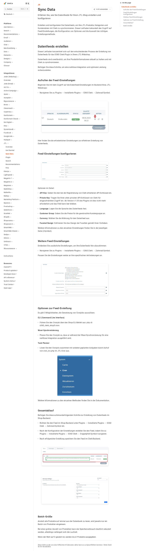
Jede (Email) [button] (8, 84)
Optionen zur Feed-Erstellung (133, 20)
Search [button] (6, 31)
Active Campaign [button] (10, 91)
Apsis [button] (6, 94)
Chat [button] (5, 45)
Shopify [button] (6, 217)
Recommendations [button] (11, 34)
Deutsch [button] (8, 14)
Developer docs (10, 274)
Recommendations (13, 164)
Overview (7, 80)
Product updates (11, 270)
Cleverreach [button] (8, 108)
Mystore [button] (7, 203)
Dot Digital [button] (8, 122)
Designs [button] (7, 59)
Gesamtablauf (128, 23)
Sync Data (9, 154)
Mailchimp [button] (8, 189)
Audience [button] (7, 41)
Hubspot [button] (7, 140)
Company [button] (7, 62)
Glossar (7, 66)
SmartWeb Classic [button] (10, 231)
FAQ (7, 168)
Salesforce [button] (8, 210)
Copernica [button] (7, 112)
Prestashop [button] (8, 206)
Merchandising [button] (9, 48)
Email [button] (6, 38)
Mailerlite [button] (7, 192)
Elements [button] (7, 55)
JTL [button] (5, 143)
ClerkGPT (8, 267)
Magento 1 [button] (8, 178)
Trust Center (9, 284)
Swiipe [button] (6, 234)
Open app (8, 288)
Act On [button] (6, 87)
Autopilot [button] (7, 98)
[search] (17, 9)
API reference (9, 277)
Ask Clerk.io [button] (8, 27)
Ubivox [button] (6, 238)
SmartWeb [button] (8, 227)
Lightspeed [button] (8, 175)
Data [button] (5, 52)
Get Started (10, 150)
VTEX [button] (6, 245)
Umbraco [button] (7, 241)
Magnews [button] (7, 185)
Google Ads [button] (8, 136)
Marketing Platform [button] (11, 199)
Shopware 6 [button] (8, 224)
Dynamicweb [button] (8, 129)
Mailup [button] (6, 196)
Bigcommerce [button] (9, 101)
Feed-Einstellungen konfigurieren (130, 13)
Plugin (8, 157)
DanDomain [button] (8, 115)
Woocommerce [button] (9, 248)
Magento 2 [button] (8, 182)
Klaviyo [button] (6, 171)
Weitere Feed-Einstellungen (133, 17)
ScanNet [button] (7, 213)
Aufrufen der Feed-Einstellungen (134, 9)
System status (10, 281)
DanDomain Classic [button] (11, 119)
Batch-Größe (127, 26)
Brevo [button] (6, 105)
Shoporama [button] (8, 220)
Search (8, 161)
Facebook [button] (7, 133)
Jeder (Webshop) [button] (10, 77)
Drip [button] (5, 126)
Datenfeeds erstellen (128, 7)
